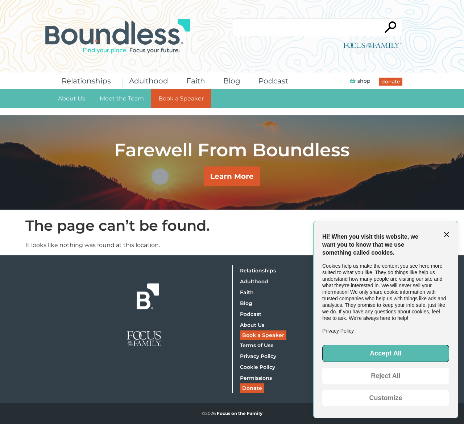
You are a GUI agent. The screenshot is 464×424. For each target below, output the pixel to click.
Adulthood (150, 81)
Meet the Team (122, 98)
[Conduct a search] (305, 27)
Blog (233, 81)
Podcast (275, 81)
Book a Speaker (181, 98)
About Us (71, 98)
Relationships (88, 81)
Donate (252, 388)
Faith (197, 81)
